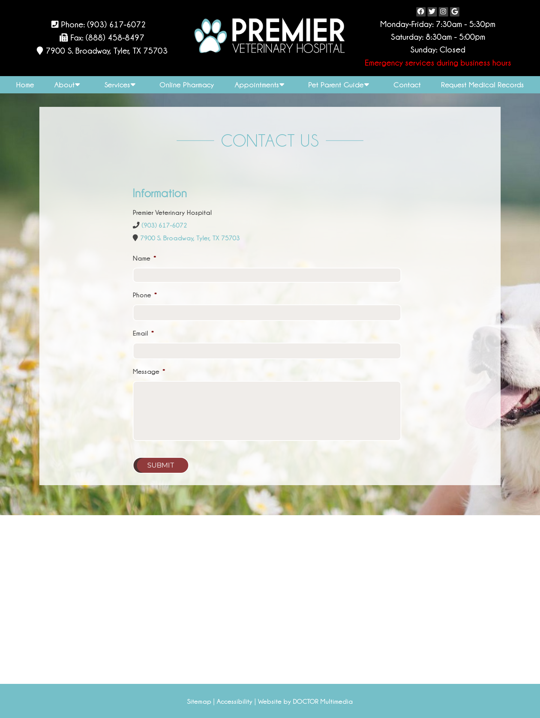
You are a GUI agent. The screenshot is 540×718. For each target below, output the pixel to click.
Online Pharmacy (186, 84)
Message (149, 371)
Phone (145, 295)
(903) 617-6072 (116, 25)
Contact (407, 84)
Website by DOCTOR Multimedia (305, 701)
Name (144, 258)
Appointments (257, 84)
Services (117, 84)
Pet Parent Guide (336, 84)
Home (25, 84)
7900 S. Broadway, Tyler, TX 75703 (106, 51)
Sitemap (199, 701)
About (64, 84)
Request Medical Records (482, 84)
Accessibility (234, 701)
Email (143, 333)
